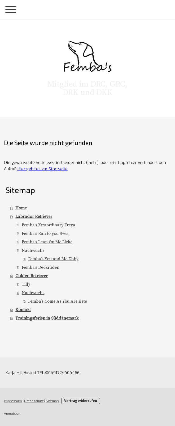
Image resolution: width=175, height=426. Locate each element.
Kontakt (23, 309)
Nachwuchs (33, 250)
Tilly (26, 284)
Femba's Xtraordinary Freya (48, 225)
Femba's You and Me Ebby (53, 259)
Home (21, 208)
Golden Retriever (31, 276)
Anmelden (12, 413)
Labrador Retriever (33, 216)
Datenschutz (33, 400)
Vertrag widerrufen (80, 400)
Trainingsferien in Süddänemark (46, 318)
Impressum (13, 400)
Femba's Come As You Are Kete (57, 301)
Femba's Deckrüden (40, 267)
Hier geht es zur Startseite (42, 168)
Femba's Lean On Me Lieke (47, 242)
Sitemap (52, 400)
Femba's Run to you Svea (45, 233)
